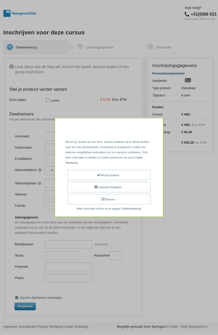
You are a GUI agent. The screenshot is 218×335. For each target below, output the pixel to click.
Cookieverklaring (131, 208)
